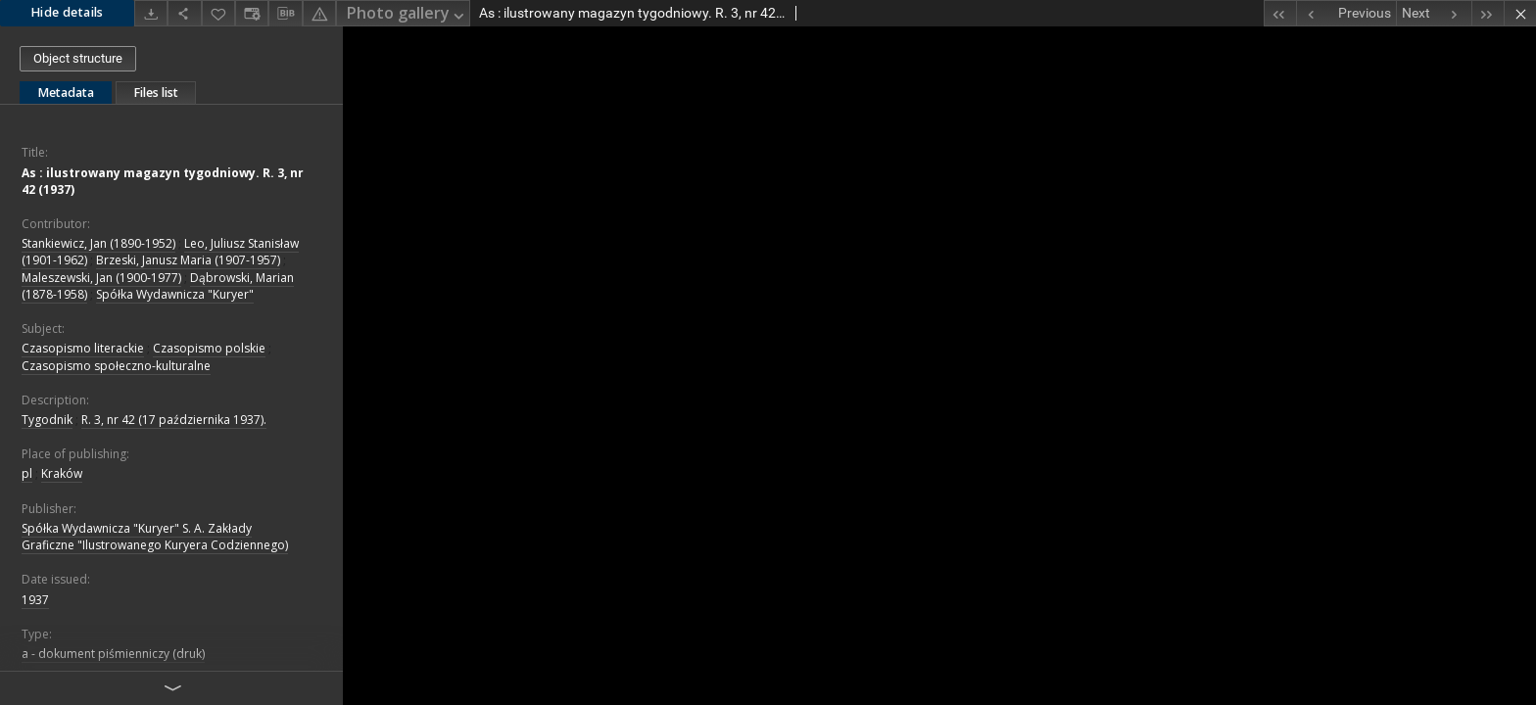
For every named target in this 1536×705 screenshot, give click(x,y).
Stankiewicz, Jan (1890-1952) (98, 243)
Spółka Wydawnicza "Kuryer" (175, 294)
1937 (35, 599)
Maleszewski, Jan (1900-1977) (101, 277)
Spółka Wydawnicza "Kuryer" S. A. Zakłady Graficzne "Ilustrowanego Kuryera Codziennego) (155, 536)
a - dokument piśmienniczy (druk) (113, 653)
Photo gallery (407, 14)
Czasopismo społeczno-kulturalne (116, 365)
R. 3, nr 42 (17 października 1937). (173, 419)
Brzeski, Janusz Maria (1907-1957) (188, 260)
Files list (155, 92)
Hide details (67, 12)
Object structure (77, 58)
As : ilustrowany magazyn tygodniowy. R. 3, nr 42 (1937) (163, 181)
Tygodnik (47, 419)
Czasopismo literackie (83, 348)
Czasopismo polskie (209, 348)
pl (27, 473)
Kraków (61, 473)
